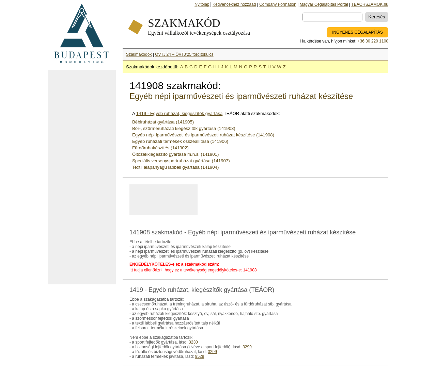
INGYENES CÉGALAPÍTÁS (357, 32)
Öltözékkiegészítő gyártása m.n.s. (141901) (175, 154)
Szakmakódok (139, 54)
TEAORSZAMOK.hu (369, 4)
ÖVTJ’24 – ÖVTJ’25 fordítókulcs (184, 54)
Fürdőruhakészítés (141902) (160, 147)
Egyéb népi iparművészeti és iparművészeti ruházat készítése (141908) (203, 134)
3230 (193, 342)
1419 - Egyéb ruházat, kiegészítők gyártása (179, 113)
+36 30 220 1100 (373, 41)
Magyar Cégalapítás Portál (324, 4)
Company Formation (277, 4)
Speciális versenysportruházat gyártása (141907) (181, 160)
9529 (199, 356)
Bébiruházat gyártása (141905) (163, 121)
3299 (247, 347)
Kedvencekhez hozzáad (234, 4)
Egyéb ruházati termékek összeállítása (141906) (180, 141)
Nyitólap (201, 4)
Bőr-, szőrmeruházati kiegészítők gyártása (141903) (183, 128)
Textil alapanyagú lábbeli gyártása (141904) (175, 167)
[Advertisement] (81, 177)
